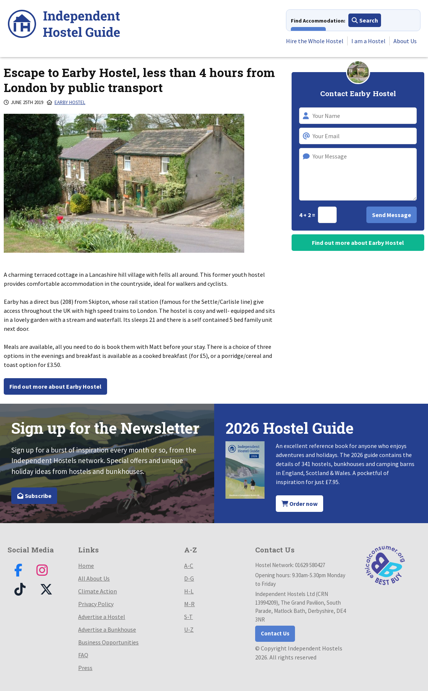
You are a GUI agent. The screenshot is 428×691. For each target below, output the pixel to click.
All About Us (94, 578)
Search (364, 20)
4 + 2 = (307, 215)
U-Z (189, 629)
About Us (405, 41)
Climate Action (97, 591)
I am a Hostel (368, 41)
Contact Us (275, 633)
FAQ (83, 655)
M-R (189, 604)
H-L (189, 591)
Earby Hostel (69, 102)
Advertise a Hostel (101, 616)
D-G (189, 578)
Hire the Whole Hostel (314, 41)
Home (86, 565)
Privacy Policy (95, 604)
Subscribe (34, 495)
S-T (188, 616)
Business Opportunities (108, 642)
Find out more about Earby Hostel (55, 386)
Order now (299, 503)
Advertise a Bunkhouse (107, 629)
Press (85, 667)
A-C (188, 565)
